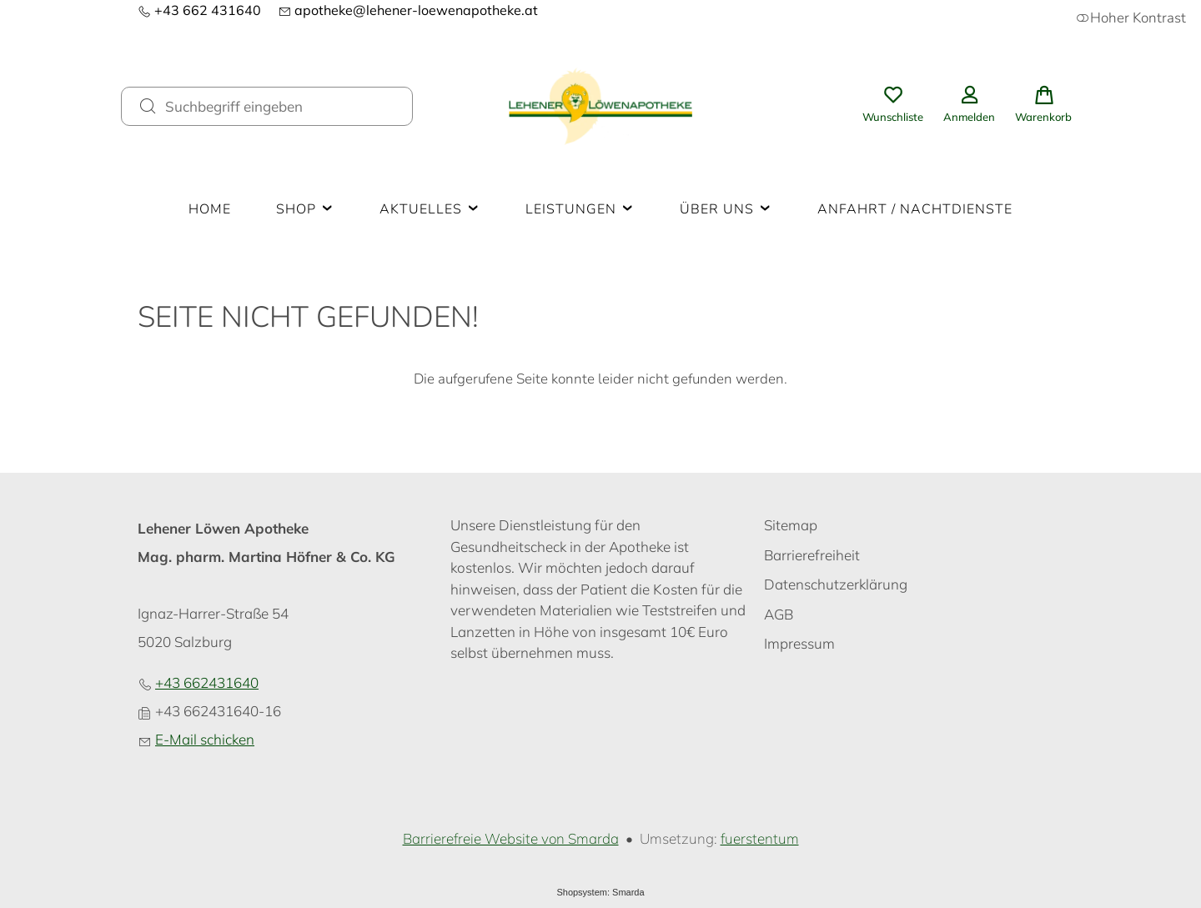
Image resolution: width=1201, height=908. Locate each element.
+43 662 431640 (199, 10)
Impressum (799, 643)
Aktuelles (429, 209)
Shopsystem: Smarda (600, 892)
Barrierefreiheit (812, 555)
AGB (778, 614)
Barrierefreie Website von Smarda (511, 838)
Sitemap (790, 525)
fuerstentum (760, 838)
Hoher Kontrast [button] (1131, 18)
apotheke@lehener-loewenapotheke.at (408, 10)
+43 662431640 (207, 682)
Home (209, 209)
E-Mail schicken (204, 739)
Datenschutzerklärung (835, 584)
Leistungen (580, 209)
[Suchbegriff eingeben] (282, 106)
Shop (305, 209)
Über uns (726, 209)
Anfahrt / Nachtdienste (915, 209)
